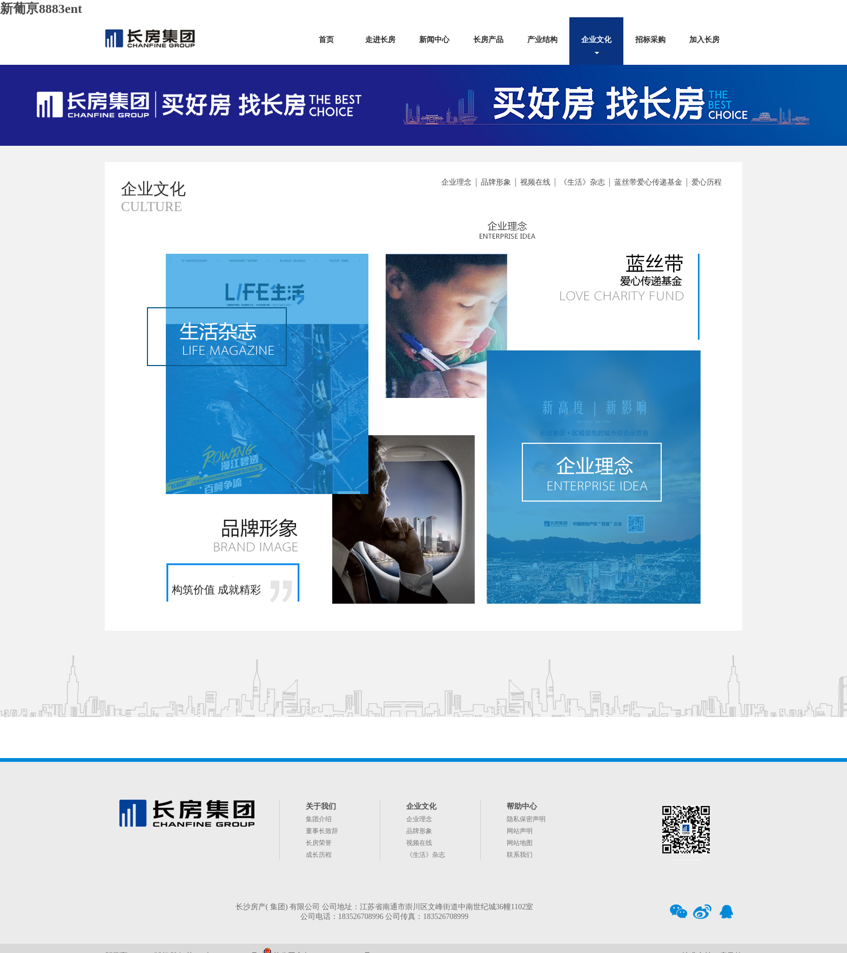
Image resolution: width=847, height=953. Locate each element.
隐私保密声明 (526, 819)
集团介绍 (319, 819)
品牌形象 (496, 182)
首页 (326, 40)
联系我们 (520, 855)
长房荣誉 (319, 843)
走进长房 (380, 40)
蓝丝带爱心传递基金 (648, 182)
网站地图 (520, 843)
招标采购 (650, 40)
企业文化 (596, 40)
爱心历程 (706, 182)
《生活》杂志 (582, 182)
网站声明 (520, 831)
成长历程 (319, 855)
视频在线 (535, 182)
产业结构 (542, 40)
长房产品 (488, 40)
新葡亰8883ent (41, 9)
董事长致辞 (322, 831)
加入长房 (704, 40)
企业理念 (456, 182)
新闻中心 (434, 40)
